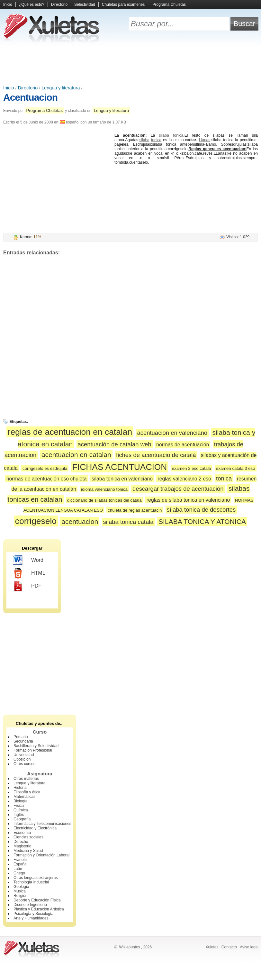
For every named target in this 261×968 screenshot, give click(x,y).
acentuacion (79, 521)
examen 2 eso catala (191, 468)
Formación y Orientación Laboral (41, 855)
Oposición (22, 759)
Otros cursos (24, 764)
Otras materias (26, 778)
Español (20, 864)
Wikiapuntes (129, 947)
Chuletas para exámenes (123, 4)
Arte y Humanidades (31, 918)
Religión (20, 895)
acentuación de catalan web (114, 444)
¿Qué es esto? (31, 4)
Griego (19, 873)
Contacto (229, 947)
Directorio (59, 4)
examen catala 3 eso (235, 468)
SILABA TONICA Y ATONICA (202, 521)
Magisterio (22, 846)
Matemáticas (24, 796)
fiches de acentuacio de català (156, 455)
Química (21, 810)
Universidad (24, 755)
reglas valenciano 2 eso (184, 478)
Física (19, 805)
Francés (20, 859)
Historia (20, 787)
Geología (21, 886)
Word (28, 560)
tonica (156, 140)
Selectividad (84, 4)
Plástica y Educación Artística (39, 909)
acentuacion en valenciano (172, 432)
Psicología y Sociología (33, 913)
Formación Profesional (33, 750)
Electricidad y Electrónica (35, 828)
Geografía (22, 819)
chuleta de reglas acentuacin (135, 510)
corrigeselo (36, 521)
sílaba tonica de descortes (201, 509)
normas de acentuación (182, 444)
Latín (18, 868)
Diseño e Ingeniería (30, 904)
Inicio (7, 4)
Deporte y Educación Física (37, 900)
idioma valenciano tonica (104, 489)
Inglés (19, 814)
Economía (22, 832)
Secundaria (23, 741)
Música (20, 891)
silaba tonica (171, 135)
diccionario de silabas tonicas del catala (104, 500)
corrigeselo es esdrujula (44, 468)
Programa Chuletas (169, 4)
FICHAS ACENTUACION (119, 467)
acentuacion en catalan (76, 454)
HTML (29, 573)
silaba (144, 140)
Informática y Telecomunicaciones (42, 823)
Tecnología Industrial (31, 882)
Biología (20, 801)
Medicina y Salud (28, 850)
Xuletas (211, 947)
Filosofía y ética (27, 792)
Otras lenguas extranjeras (36, 877)
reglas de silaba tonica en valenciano (188, 500)
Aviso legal (249, 947)
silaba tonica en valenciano (122, 478)
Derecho (21, 841)
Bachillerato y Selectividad (36, 746)
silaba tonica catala (128, 521)
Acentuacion (30, 97)
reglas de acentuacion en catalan (70, 432)
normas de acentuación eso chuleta (46, 478)
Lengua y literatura (60, 87)
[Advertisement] (131, 64)
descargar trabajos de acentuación (177, 488)
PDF (27, 586)
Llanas (204, 140)
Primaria (21, 737)
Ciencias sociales (28, 837)
